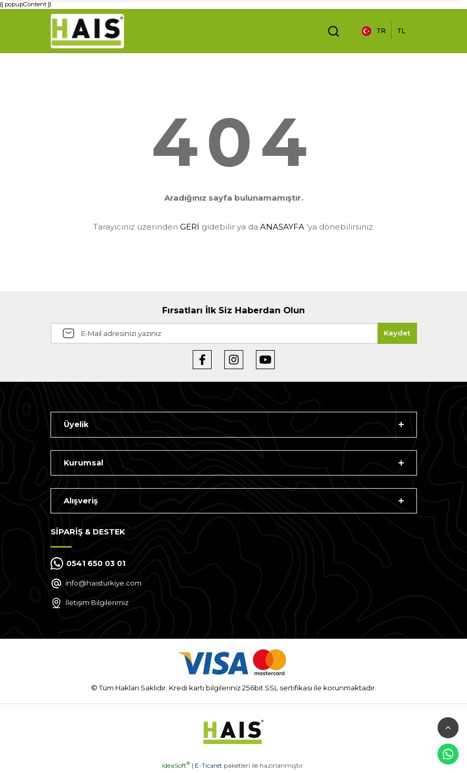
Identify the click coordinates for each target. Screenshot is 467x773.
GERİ (190, 227)
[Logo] (87, 31)
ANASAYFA (282, 227)
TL (401, 31)
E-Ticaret (208, 765)
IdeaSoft (176, 765)
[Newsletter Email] (234, 333)
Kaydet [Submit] (397, 333)
